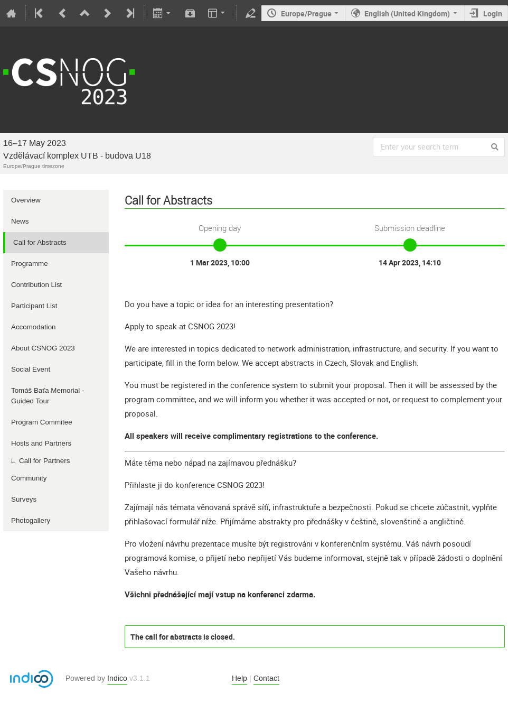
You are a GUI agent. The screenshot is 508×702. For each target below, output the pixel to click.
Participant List (34, 306)
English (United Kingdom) (407, 13)
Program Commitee (41, 422)
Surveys (23, 499)
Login (492, 13)
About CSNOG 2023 (43, 348)
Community (28, 478)
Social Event (30, 369)
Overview (26, 200)
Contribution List (36, 285)
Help (239, 678)
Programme (29, 263)
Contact (266, 678)
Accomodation (33, 327)
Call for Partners (44, 461)
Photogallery (30, 520)
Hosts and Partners (41, 443)
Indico (117, 678)
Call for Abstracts (40, 242)
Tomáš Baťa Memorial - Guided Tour (47, 395)
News (20, 221)
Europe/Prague (306, 13)
